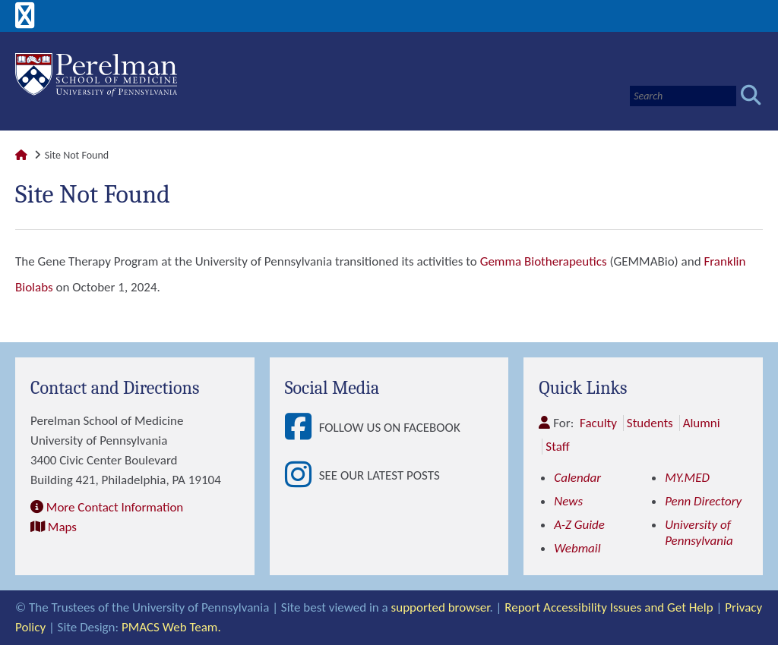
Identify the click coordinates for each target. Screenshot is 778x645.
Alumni (701, 423)
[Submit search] (751, 96)
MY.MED (687, 478)
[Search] (683, 96)
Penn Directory (703, 501)
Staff (557, 447)
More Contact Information (114, 507)
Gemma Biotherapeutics (543, 261)
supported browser (440, 607)
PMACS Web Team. (171, 627)
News (568, 501)
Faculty (598, 423)
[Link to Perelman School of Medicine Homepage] (21, 155)
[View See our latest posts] (302, 475)
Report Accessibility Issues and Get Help (608, 607)
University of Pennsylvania (699, 533)
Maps (62, 527)
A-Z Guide (579, 525)
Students (650, 423)
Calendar (577, 478)
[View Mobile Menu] (25, 21)
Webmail (577, 548)
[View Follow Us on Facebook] (302, 427)
